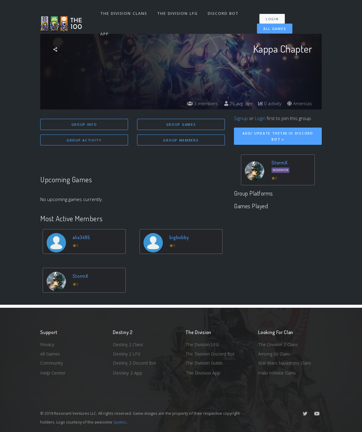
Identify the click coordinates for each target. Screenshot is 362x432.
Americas (299, 103)
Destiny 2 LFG (127, 353)
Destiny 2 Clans (129, 343)
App (105, 28)
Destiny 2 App (127, 373)
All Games (271, 25)
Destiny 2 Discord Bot (136, 363)
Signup (241, 118)
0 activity (268, 103)
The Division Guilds (205, 363)
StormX (81, 276)
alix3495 (82, 238)
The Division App (203, 373)
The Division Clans (124, 11)
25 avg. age (235, 103)
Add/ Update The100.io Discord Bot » (277, 136)
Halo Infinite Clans (277, 373)
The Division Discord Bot (211, 353)
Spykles (120, 422)
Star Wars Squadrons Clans (286, 363)
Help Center (53, 373)
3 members (199, 103)
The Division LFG (178, 11)
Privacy (47, 343)
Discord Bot (224, 11)
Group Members (181, 140)
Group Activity (84, 140)
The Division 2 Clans (279, 343)
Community (52, 363)
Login (274, 15)
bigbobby (180, 238)
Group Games (181, 124)
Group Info (84, 124)
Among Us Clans (275, 353)
